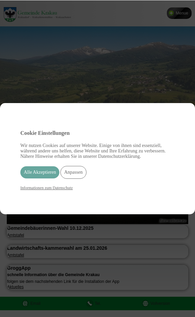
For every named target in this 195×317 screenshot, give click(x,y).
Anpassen (73, 172)
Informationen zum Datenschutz (46, 188)
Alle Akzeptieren (40, 172)
